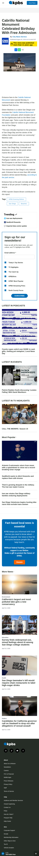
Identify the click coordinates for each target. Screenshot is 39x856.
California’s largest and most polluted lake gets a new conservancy (16, 601)
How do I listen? (8, 814)
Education (5, 637)
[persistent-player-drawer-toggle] (36, 853)
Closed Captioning (9, 804)
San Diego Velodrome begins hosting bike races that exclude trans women (19, 503)
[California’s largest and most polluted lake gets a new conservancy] (19, 584)
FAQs (5, 811)
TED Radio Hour (10, 854)
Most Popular (9, 437)
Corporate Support (9, 830)
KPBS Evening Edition (16, 199)
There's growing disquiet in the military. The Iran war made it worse (18, 486)
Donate (19, 562)
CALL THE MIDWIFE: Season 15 (15, 429)
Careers (6, 770)
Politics (4, 718)
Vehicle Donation (9, 847)
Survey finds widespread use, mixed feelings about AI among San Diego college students (17, 642)
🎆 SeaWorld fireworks (12, 222)
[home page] (16, 3)
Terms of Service (9, 791)
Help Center (7, 821)
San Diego (12, 203)
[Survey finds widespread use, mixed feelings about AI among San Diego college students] (19, 625)
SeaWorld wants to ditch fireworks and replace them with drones (18, 477)
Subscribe (19, 296)
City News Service (20, 37)
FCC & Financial (9, 774)
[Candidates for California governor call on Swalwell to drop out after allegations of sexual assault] (19, 706)
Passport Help (8, 818)
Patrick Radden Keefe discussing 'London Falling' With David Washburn (19, 391)
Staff (5, 788)
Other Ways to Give (10, 841)
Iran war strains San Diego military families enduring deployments (16, 495)
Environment (6, 597)
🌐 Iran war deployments (13, 218)
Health (4, 678)
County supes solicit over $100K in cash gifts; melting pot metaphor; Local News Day (18, 351)
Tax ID (6, 844)
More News (8, 571)
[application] (19, 84)
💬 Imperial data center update (15, 226)
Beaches (24, 203)
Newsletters (7, 767)
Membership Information (11, 837)
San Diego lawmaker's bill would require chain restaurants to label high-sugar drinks (18, 682)
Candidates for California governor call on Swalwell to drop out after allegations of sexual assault (19, 723)
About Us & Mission (10, 763)
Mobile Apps (7, 777)
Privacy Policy (8, 784)
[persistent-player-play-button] (3, 853)
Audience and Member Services (13, 800)
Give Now (32, 3)
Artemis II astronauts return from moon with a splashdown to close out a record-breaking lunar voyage (18, 467)
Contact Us (7, 807)
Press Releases (8, 781)
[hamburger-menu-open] (3, 3)
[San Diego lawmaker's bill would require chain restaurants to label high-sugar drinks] (19, 665)
